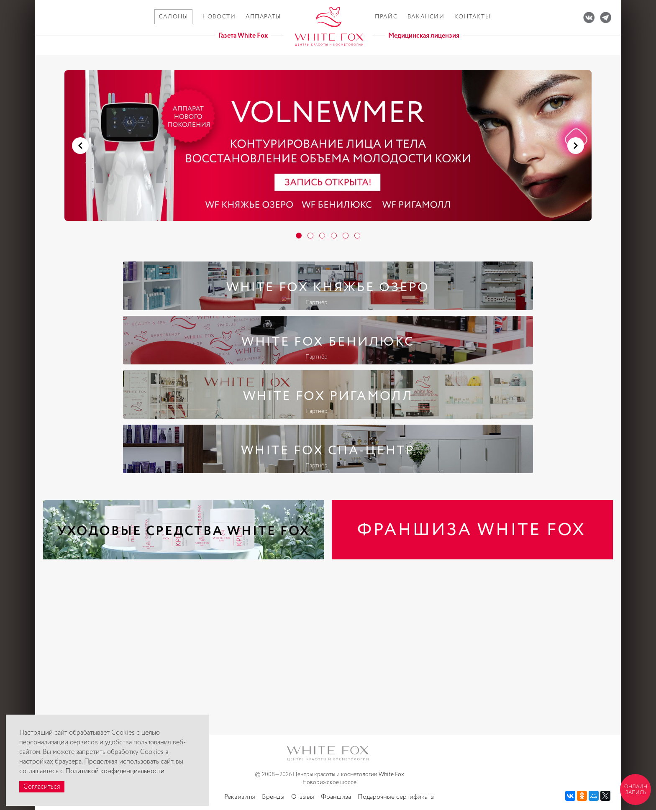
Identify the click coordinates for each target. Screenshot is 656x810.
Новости (219, 17)
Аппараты (263, 17)
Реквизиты (239, 797)
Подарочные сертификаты (396, 797)
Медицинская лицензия (423, 36)
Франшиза (336, 797)
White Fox (391, 774)
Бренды (273, 797)
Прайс (386, 17)
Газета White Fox (243, 36)
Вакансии (426, 17)
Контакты (472, 17)
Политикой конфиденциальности (114, 771)
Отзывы (302, 797)
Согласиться (41, 787)
